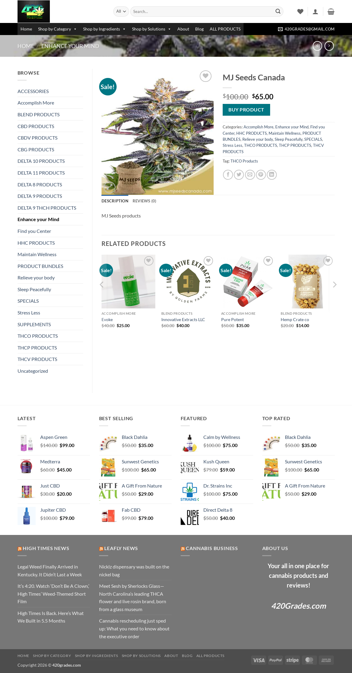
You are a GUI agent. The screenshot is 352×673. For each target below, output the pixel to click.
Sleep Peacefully (34, 289)
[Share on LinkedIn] (272, 175)
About (183, 28)
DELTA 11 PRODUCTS (41, 172)
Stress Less (29, 312)
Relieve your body (36, 277)
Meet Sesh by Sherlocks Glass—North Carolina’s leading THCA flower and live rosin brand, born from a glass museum (132, 597)
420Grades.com (298, 605)
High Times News (46, 548)
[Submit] (278, 11)
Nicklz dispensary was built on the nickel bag (134, 570)
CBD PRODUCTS (36, 126)
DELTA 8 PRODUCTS (40, 184)
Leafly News (121, 548)
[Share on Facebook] (228, 175)
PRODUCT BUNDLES (40, 266)
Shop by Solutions (151, 28)
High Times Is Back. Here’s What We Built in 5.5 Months (51, 617)
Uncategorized (33, 371)
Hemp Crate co (295, 319)
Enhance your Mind (70, 46)
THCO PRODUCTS (38, 336)
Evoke (107, 319)
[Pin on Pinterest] (261, 175)
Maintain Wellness (37, 254)
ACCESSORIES (33, 91)
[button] (315, 11)
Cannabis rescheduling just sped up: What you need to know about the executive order (134, 628)
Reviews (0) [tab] (145, 200)
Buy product (246, 109)
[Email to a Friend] (250, 175)
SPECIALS (28, 301)
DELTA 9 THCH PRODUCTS (47, 208)
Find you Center (34, 231)
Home (26, 28)
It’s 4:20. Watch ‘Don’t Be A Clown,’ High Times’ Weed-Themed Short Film (53, 593)
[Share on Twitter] (239, 175)
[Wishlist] (300, 11)
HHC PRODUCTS (36, 243)
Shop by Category (57, 28)
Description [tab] (115, 200)
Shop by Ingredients (104, 28)
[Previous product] (329, 45)
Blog (199, 28)
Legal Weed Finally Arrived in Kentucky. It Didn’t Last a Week (50, 570)
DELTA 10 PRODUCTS (41, 161)
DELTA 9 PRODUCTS (40, 196)
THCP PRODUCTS (37, 347)
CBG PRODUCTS (36, 149)
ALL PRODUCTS (225, 28)
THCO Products (244, 161)
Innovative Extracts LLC (183, 319)
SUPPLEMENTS (34, 324)
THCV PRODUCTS (37, 359)
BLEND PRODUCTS (39, 114)
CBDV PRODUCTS (37, 137)
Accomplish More (36, 102)
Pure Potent (232, 319)
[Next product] (317, 45)
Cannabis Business (212, 548)
